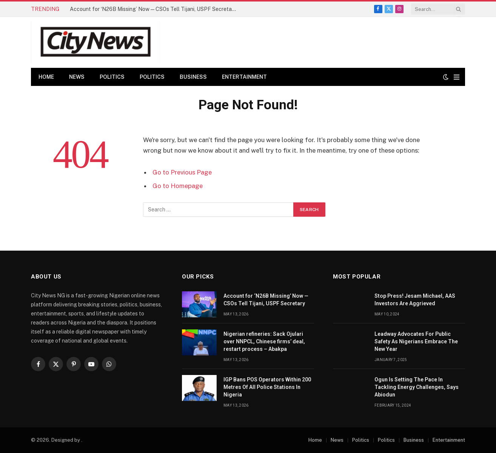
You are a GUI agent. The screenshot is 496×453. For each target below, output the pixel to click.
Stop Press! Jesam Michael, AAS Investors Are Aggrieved (414, 299)
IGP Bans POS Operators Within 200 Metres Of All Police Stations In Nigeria (267, 387)
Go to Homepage (177, 186)
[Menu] (456, 77)
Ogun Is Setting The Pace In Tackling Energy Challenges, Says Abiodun (416, 387)
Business (193, 77)
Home (46, 77)
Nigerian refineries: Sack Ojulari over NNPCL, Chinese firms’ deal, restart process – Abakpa (264, 341)
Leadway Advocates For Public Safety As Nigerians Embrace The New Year (416, 341)
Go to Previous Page (182, 172)
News (77, 77)
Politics (112, 77)
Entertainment (244, 77)
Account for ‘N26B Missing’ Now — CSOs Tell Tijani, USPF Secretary (153, 9)
